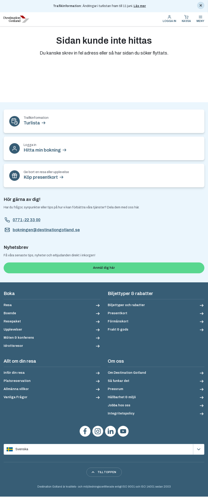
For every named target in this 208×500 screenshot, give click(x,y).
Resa (8, 305)
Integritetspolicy (121, 413)
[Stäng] (200, 5)
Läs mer (140, 6)
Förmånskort (118, 321)
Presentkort (117, 313)
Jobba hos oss (119, 405)
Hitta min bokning (42, 150)
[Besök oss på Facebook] (85, 431)
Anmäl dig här (104, 267)
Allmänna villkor (16, 389)
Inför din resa (14, 372)
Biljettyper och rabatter (126, 305)
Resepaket (12, 321)
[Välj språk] (104, 449)
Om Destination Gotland (127, 372)
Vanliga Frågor (15, 397)
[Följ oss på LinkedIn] (110, 431)
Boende (10, 313)
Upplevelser (13, 329)
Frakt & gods (118, 329)
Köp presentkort (41, 177)
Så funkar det (118, 381)
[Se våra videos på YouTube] (123, 431)
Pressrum (115, 389)
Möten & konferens (19, 337)
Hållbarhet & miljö (122, 397)
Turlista (32, 122)
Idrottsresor (13, 346)
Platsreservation (17, 381)
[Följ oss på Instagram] (97, 431)
